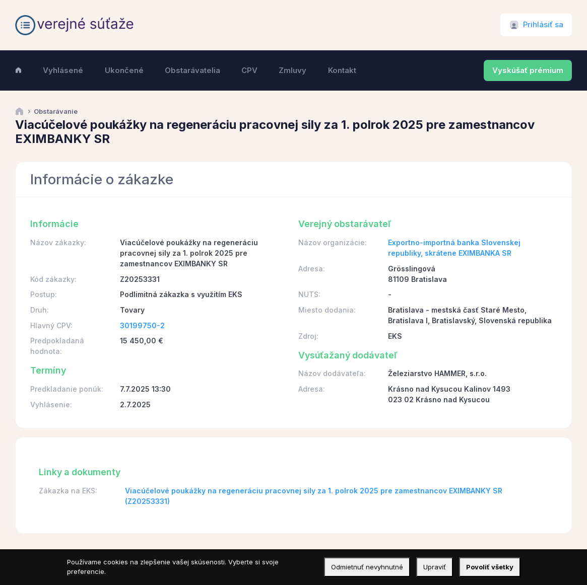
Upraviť (434, 567)
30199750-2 (142, 325)
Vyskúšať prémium (527, 70)
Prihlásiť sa (543, 24)
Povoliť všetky (489, 567)
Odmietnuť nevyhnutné (367, 567)
